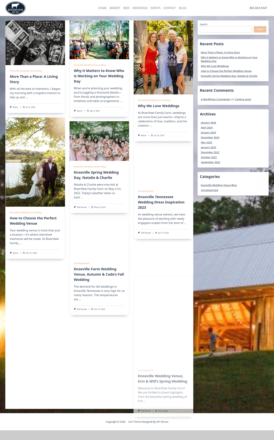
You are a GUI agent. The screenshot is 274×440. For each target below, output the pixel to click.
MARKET (114, 8)
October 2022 (209, 157)
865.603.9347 (258, 8)
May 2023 (206, 142)
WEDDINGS (140, 8)
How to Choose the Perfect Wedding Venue (226, 71)
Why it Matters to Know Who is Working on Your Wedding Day (99, 76)
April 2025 (207, 127)
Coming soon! (243, 99)
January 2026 (208, 122)
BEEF (126, 8)
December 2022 (210, 152)
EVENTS (155, 8)
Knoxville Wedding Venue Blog (26, 70)
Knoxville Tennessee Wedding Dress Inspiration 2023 (161, 236)
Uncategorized (145, 225)
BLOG (183, 8)
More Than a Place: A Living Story (220, 52)
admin (15, 107)
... (26, 97)
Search (203, 24)
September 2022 (210, 162)
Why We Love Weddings (158, 105)
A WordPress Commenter (216, 99)
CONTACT (169, 8)
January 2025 (208, 132)
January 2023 (208, 147)
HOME (102, 8)
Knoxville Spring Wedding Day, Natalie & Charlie (229, 76)
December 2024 (210, 137)
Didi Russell (82, 207)
